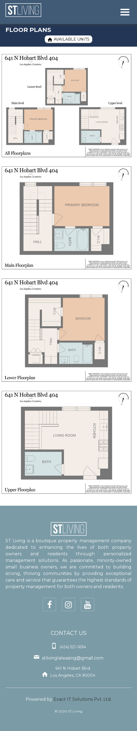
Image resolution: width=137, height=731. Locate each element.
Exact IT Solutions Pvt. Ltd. (82, 699)
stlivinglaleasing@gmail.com (72, 658)
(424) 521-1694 (72, 647)
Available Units (68, 39)
